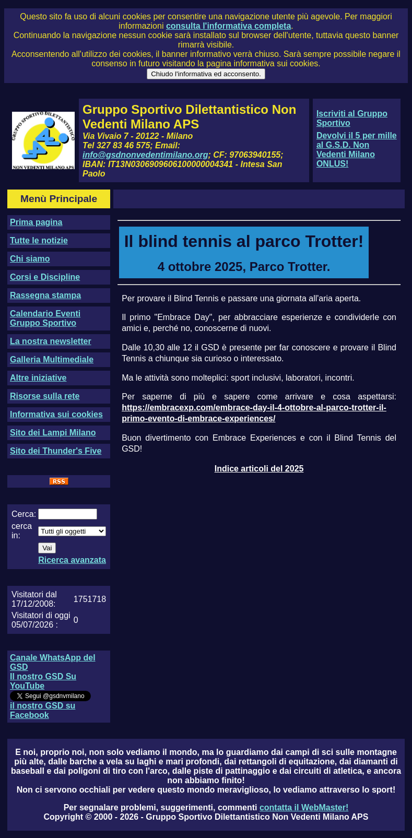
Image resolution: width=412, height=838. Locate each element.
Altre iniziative (38, 377)
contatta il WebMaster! (304, 807)
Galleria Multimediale (51, 359)
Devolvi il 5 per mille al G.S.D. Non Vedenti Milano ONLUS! (356, 149)
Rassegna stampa (45, 295)
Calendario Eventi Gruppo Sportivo (45, 318)
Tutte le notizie (39, 240)
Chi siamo (30, 258)
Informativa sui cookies (56, 414)
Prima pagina (36, 222)
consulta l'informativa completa (228, 25)
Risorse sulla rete (44, 396)
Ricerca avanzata (72, 560)
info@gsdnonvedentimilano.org (145, 154)
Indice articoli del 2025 (259, 468)
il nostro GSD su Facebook (42, 710)
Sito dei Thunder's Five (55, 450)
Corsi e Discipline (45, 277)
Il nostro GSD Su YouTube (43, 681)
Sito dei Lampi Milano (53, 432)
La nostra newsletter (50, 341)
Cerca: (23, 514)
